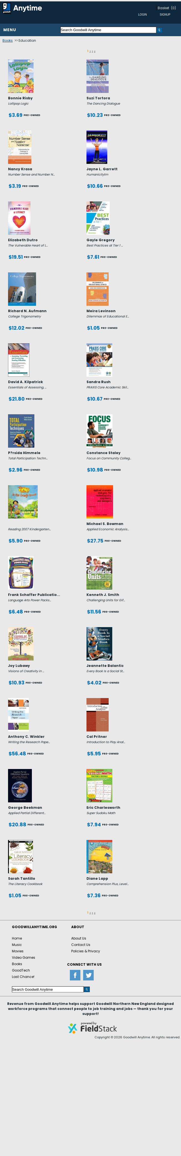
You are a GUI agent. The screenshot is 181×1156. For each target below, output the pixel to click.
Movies (18, 951)
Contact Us (80, 944)
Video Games (23, 957)
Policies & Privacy (85, 951)
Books (7, 40)
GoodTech (21, 970)
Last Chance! (23, 976)
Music (17, 944)
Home (17, 938)
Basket (163, 8)
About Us (78, 938)
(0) (173, 8)
